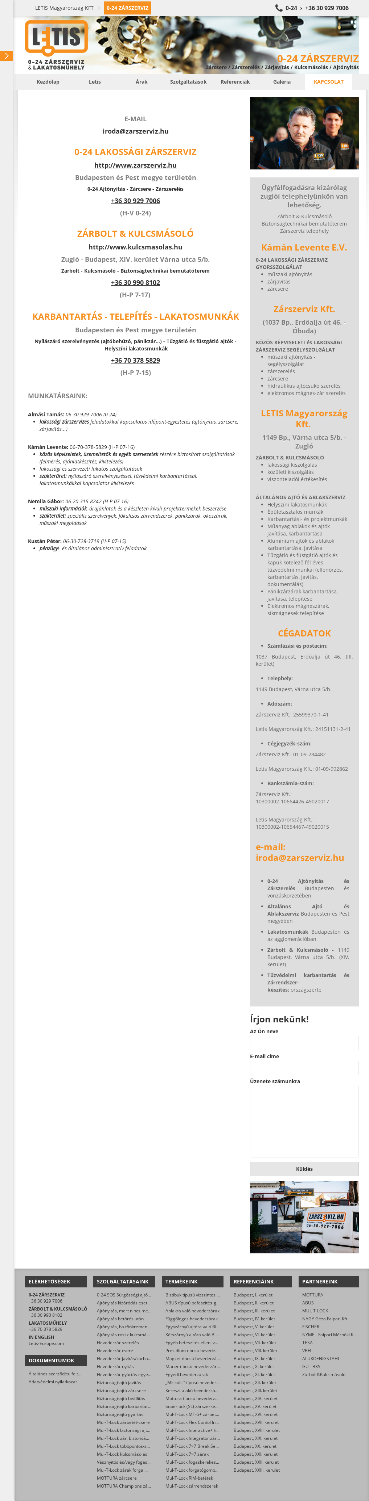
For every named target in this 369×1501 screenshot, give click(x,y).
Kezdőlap (48, 81)
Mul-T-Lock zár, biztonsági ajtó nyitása (135, 1438)
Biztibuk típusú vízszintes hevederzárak (205, 1295)
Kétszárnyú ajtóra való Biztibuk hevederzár (208, 1335)
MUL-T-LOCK (315, 1311)
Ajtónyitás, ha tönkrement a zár (128, 1327)
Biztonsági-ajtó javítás (119, 1382)
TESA (307, 1343)
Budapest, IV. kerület (254, 1319)
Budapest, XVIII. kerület (257, 1430)
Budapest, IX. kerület (254, 1358)
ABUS (308, 1303)
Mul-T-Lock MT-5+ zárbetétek (195, 1414)
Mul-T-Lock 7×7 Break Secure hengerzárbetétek (213, 1446)
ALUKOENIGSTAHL (321, 1358)
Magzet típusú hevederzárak (194, 1358)
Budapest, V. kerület (254, 1327)
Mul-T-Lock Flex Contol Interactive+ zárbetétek (212, 1422)
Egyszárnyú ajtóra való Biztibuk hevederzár (209, 1327)
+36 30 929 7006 (45, 1301)
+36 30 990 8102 (135, 282)
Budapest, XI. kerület (254, 1374)
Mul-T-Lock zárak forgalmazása (128, 1470)
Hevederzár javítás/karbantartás (130, 1358)
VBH (306, 1350)
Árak (142, 81)
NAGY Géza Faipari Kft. (325, 1319)
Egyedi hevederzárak (186, 1374)
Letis (95, 81)
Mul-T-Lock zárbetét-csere (123, 1422)
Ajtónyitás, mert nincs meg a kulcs (131, 1311)
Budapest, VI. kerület (254, 1335)
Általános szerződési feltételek (59, 1374)
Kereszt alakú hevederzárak (193, 1390)
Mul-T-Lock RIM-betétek (189, 1478)
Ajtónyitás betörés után (120, 1319)
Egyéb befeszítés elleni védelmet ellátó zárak (210, 1343)
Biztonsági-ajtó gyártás (120, 1414)
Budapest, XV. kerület (255, 1406)
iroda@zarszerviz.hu (136, 131)
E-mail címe (264, 1056)
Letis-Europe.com (46, 1343)
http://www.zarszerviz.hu (135, 165)
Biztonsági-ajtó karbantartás (125, 1406)
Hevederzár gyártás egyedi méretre (133, 1374)
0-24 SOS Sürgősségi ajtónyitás (128, 1295)
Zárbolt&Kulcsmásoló (323, 1374)
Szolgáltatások (188, 81)
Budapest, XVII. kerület (256, 1422)
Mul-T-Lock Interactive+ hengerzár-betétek (208, 1430)
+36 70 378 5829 (135, 360)
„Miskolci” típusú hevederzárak (196, 1382)
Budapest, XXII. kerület (256, 1462)
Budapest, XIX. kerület (256, 1438)
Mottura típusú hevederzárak (194, 1398)
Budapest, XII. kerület (255, 1382)
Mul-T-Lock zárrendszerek (191, 1486)
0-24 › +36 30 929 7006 (317, 8)
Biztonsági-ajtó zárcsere (121, 1390)
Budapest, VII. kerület (255, 1343)
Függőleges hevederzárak (191, 1319)
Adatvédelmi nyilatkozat (53, 1382)
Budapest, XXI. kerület (256, 1454)
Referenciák (235, 81)
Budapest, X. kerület (254, 1366)
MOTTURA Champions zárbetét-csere (135, 1486)
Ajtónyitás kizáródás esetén (124, 1303)
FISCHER (310, 1327)
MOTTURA (312, 1295)
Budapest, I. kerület (253, 1295)
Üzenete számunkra (275, 1081)
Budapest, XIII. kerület (255, 1390)
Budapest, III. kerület (254, 1311)
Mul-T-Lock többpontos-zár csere (130, 1446)
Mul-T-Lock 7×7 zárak (187, 1454)
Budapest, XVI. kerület (256, 1414)
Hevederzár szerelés (118, 1343)
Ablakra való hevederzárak (192, 1311)
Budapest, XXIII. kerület (257, 1470)
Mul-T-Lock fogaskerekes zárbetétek (202, 1462)
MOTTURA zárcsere (117, 1478)
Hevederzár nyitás (115, 1366)
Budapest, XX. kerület (255, 1446)
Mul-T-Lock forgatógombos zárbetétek (204, 1470)
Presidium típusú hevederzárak (196, 1350)
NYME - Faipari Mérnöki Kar (330, 1335)
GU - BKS (311, 1366)
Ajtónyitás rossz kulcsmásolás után (132, 1335)
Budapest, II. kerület (254, 1303)
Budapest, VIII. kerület (255, 1350)
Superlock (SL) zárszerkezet (193, 1406)
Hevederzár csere (115, 1350)
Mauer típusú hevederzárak (193, 1366)
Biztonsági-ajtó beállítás (121, 1398)
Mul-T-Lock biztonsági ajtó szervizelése (136, 1430)
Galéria (282, 81)
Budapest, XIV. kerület (256, 1398)
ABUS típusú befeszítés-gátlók (195, 1303)
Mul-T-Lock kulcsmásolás (122, 1454)
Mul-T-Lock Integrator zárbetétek (198, 1438)
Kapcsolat (329, 81)
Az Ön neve (264, 1031)
